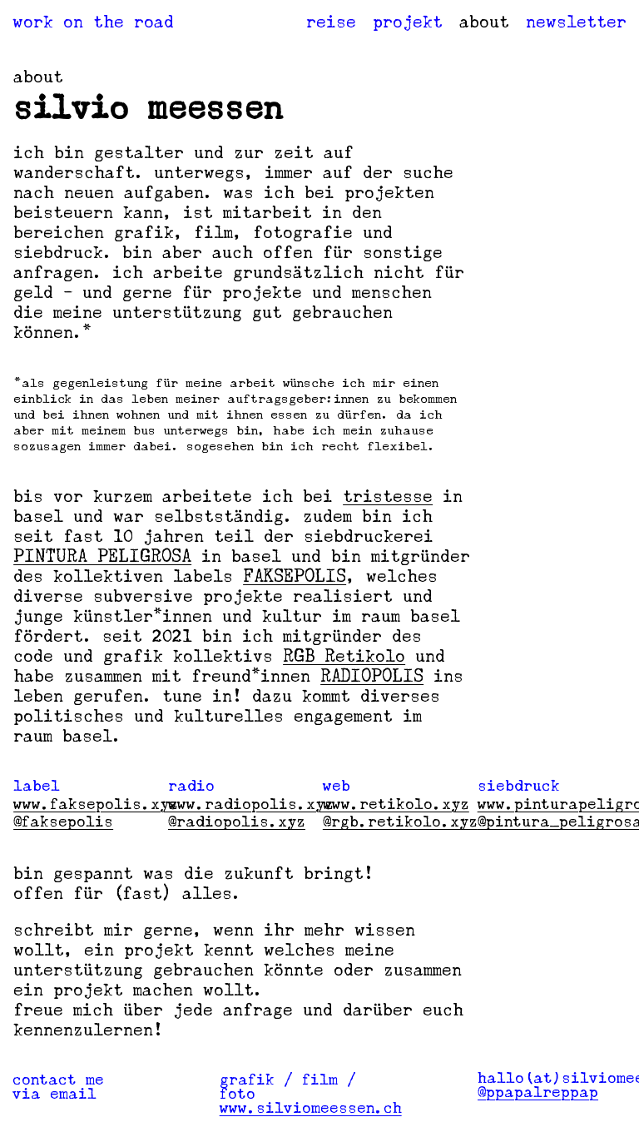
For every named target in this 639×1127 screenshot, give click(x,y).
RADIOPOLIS (372, 676)
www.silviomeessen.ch (311, 1108)
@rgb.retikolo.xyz (400, 821)
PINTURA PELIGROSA (102, 556)
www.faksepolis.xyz (95, 804)
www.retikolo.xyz (396, 804)
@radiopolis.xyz (236, 821)
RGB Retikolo (344, 656)
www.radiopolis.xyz (251, 804)
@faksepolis (63, 821)
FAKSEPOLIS (294, 576)
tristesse (388, 496)
